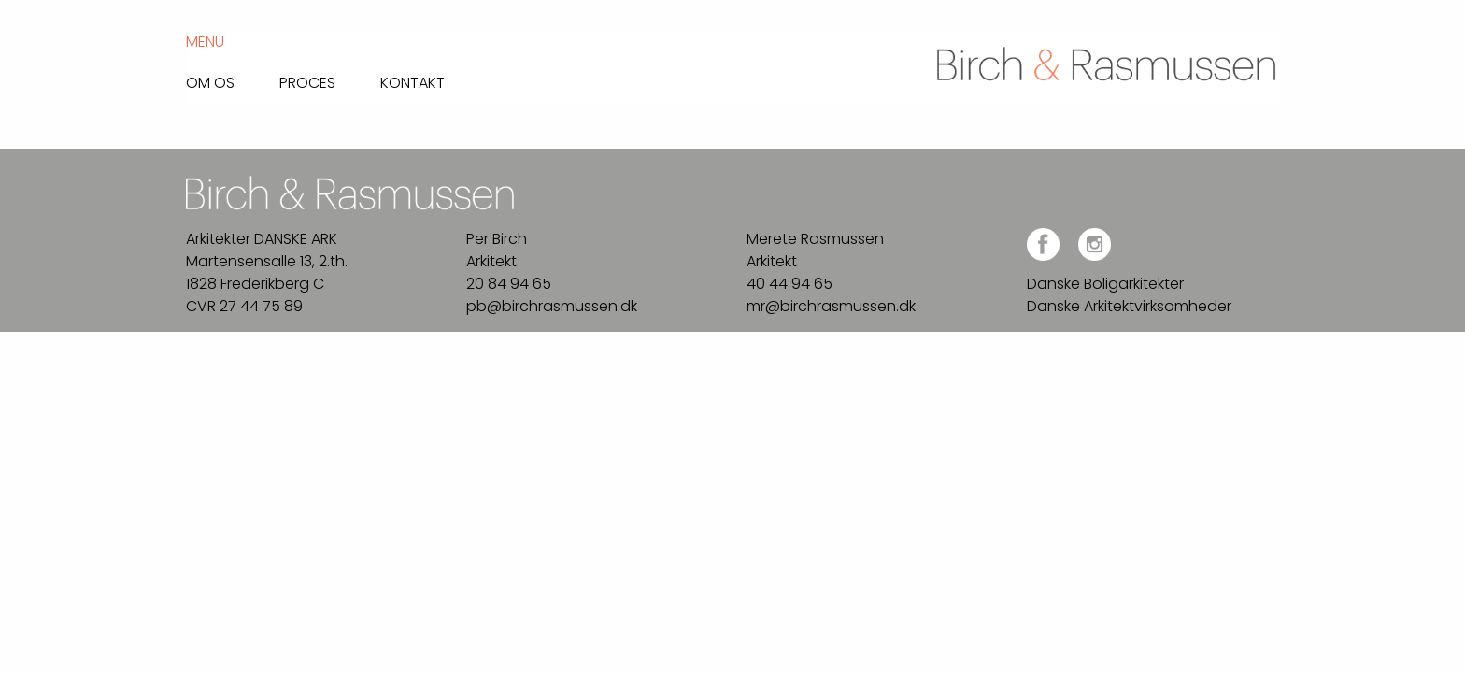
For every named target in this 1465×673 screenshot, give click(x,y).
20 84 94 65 (508, 283)
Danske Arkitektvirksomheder (1129, 306)
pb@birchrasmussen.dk (551, 306)
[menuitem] (232, 78)
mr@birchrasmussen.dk (831, 306)
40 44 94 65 (789, 283)
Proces (307, 81)
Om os (210, 81)
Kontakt (412, 81)
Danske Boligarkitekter (1105, 283)
